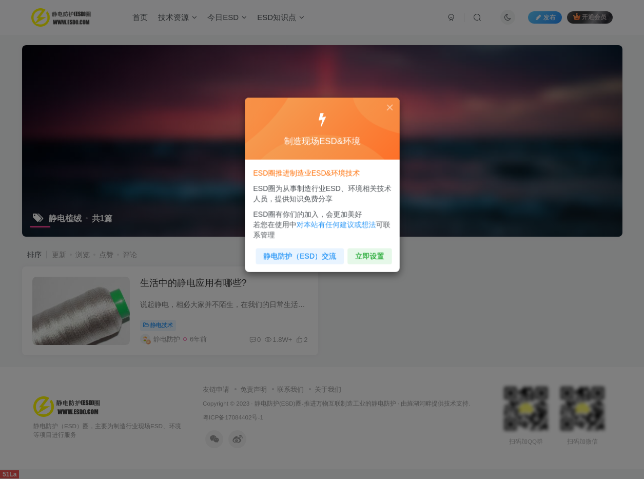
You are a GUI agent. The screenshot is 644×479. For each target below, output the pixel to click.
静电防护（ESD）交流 (301, 252)
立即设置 (366, 252)
